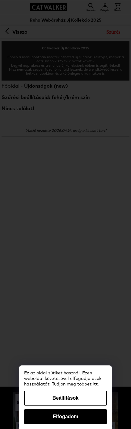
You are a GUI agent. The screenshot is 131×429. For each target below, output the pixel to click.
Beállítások (65, 398)
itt (95, 384)
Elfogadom (65, 416)
